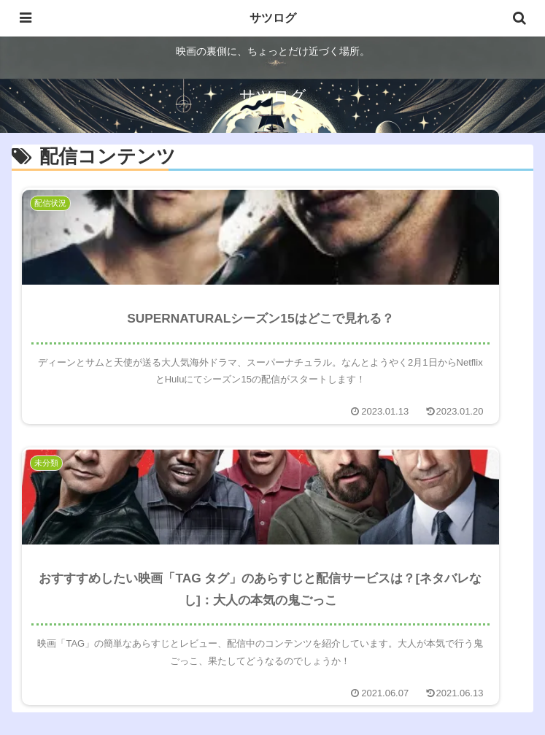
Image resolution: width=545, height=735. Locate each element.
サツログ (273, 18)
